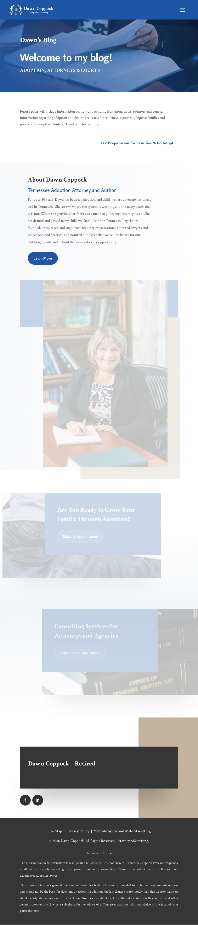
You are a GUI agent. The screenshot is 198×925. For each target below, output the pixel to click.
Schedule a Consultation (81, 653)
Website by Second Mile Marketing (122, 831)
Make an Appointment (81, 536)
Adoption (32, 71)
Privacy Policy (77, 831)
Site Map (54, 831)
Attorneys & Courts (73, 71)
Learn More (43, 259)
